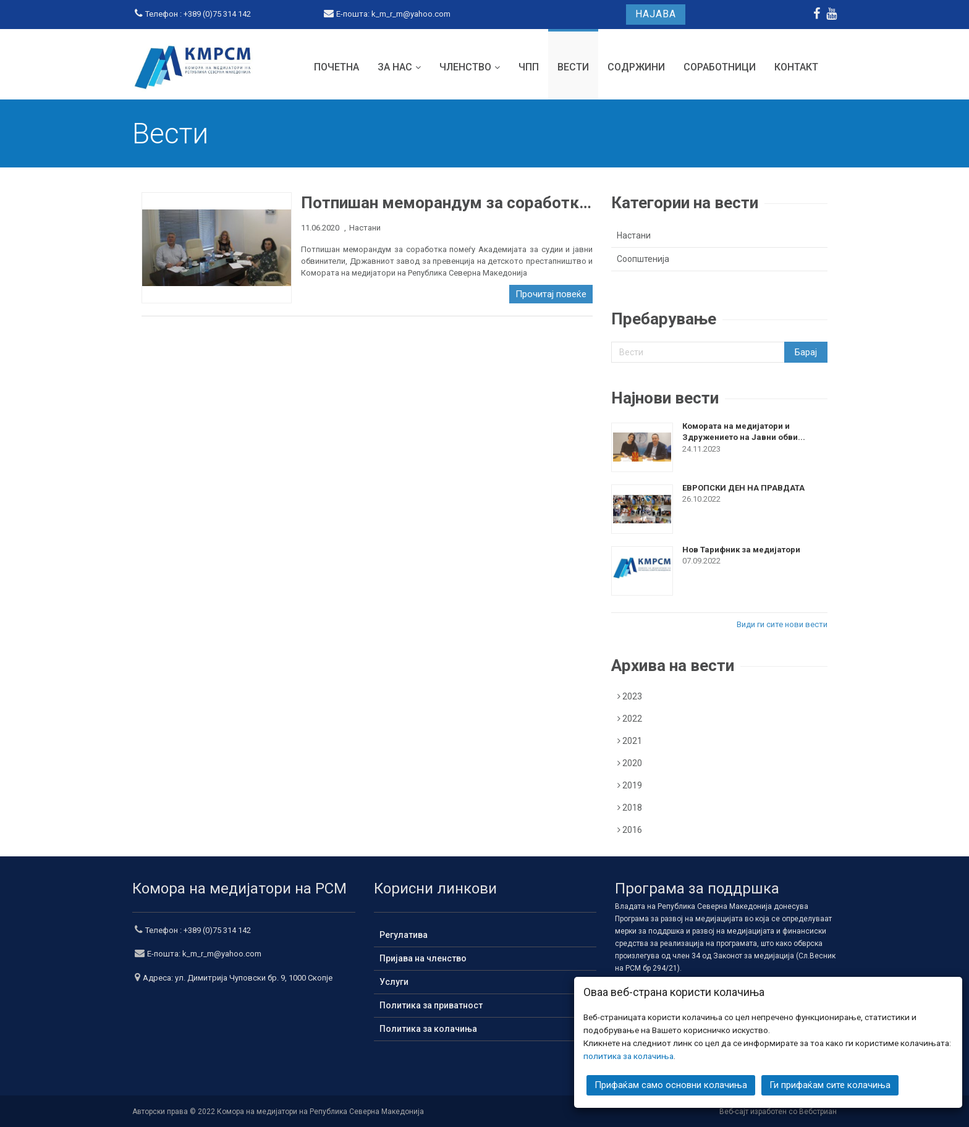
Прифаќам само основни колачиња (671, 1085)
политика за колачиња (628, 1056)
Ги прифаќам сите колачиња (830, 1085)
